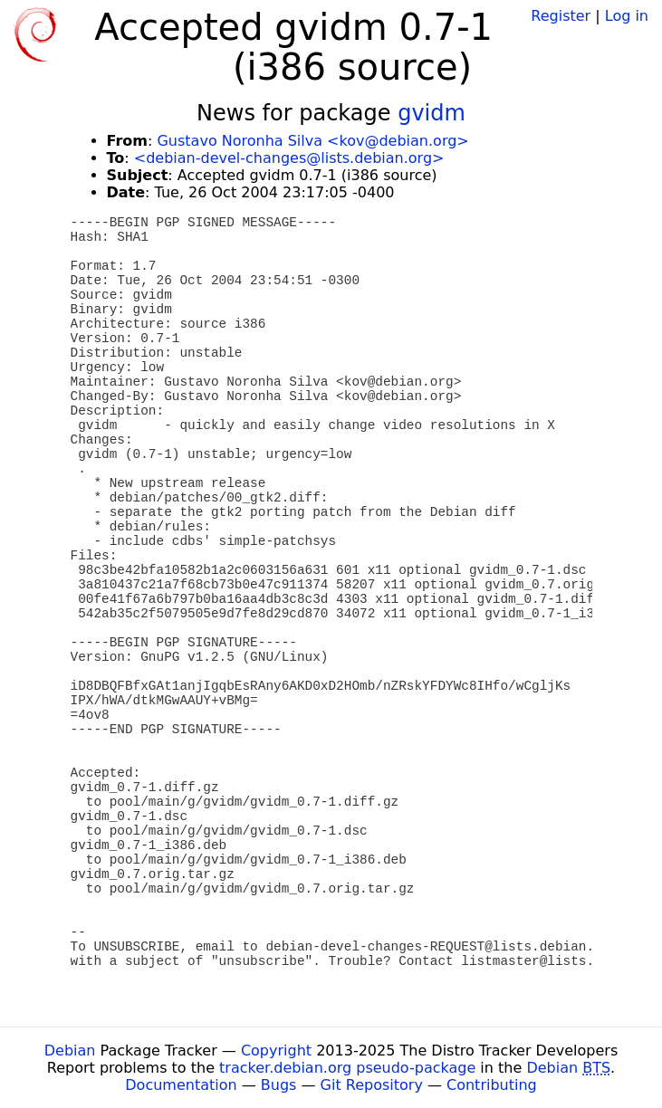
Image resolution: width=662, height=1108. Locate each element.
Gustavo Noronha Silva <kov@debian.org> (312, 140)
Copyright (276, 1050)
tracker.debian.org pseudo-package (347, 1067)
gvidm (431, 113)
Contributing (491, 1085)
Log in (626, 15)
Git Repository (372, 1085)
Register (560, 15)
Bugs (279, 1085)
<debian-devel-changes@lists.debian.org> (289, 158)
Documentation (180, 1085)
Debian (70, 1050)
